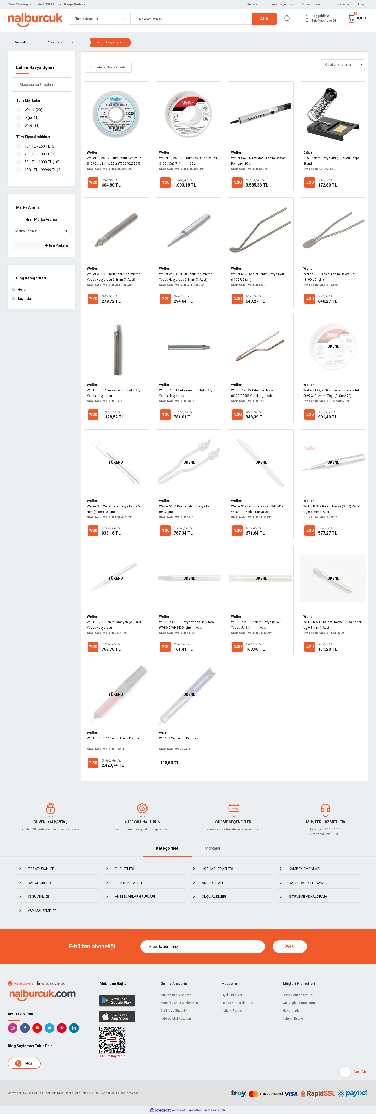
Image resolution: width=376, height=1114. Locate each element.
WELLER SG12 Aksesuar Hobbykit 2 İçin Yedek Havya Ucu (187, 393)
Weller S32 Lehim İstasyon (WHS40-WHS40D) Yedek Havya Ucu (257, 509)
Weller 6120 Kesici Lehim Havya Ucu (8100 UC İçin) (257, 277)
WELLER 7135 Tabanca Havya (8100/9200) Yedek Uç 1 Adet (252, 393)
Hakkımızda (341, 4)
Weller (92, 152)
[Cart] (357, 18)
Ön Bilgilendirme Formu (300, 1003)
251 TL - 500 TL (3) (40, 154)
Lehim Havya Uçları (109, 42)
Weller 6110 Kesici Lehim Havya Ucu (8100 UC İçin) (329, 277)
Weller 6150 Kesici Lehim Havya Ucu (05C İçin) (185, 509)
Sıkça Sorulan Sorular (298, 995)
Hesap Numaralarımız (237, 1003)
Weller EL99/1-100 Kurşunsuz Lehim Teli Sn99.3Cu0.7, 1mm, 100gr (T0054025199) (188, 161)
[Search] (203, 19)
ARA (264, 18)
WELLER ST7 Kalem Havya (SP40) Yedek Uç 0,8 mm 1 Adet (332, 509)
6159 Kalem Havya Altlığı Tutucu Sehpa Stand (331, 160)
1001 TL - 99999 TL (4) (43, 170)
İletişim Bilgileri (294, 1018)
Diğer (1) (32, 118)
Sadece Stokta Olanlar (111, 67)
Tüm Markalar (56, 245)
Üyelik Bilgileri (232, 995)
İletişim (363, 4)
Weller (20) (33, 110)
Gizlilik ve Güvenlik (174, 1011)
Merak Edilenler (313, 4)
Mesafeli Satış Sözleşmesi (180, 1003)
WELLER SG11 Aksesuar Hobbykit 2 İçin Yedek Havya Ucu (115, 393)
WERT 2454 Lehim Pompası (179, 738)
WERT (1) (32, 125)
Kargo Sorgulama (281, 4)
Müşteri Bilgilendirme (176, 995)
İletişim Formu (232, 1011)
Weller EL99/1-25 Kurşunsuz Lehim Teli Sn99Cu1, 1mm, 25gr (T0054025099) (115, 160)
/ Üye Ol (330, 20)
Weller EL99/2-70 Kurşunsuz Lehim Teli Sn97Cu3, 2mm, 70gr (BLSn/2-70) (331, 393)
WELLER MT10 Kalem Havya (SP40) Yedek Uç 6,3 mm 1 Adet (256, 625)
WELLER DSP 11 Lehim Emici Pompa (113, 738)
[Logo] (35, 20)
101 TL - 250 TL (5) (40, 146)
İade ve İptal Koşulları (176, 1018)
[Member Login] (307, 18)
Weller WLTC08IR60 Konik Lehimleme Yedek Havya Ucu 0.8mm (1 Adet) (186, 277)
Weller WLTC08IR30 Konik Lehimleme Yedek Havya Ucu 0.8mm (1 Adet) (113, 277)
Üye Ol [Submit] (290, 946)
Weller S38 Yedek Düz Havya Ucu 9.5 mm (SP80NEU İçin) (113, 509)
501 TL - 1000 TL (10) (42, 162)
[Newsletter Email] (202, 946)
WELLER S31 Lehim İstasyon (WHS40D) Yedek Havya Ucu (115, 625)
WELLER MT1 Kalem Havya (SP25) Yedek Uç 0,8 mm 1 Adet (332, 625)
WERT (163, 733)
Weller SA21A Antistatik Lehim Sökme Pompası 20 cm (258, 160)
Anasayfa (253, 4)
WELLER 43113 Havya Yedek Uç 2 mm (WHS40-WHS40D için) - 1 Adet (186, 625)
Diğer (307, 152)
